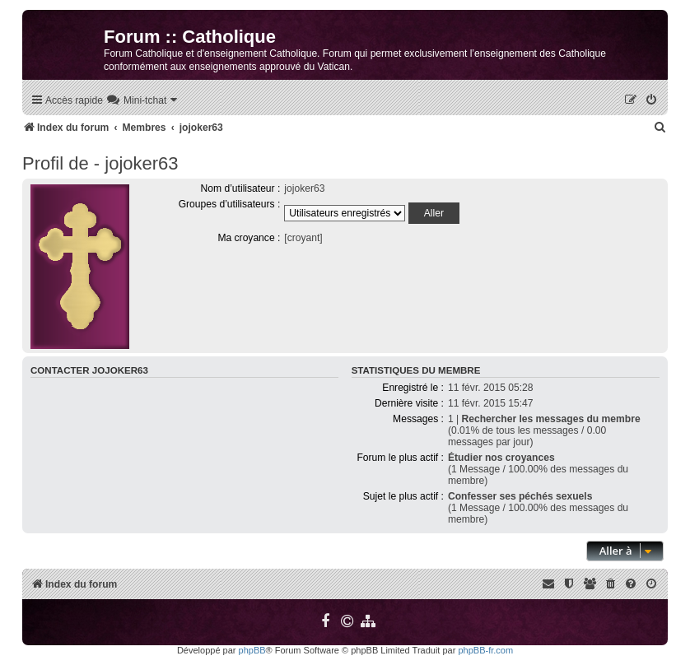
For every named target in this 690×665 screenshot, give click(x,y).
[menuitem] (143, 101)
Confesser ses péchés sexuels (520, 496)
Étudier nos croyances (501, 457)
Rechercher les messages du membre (551, 419)
